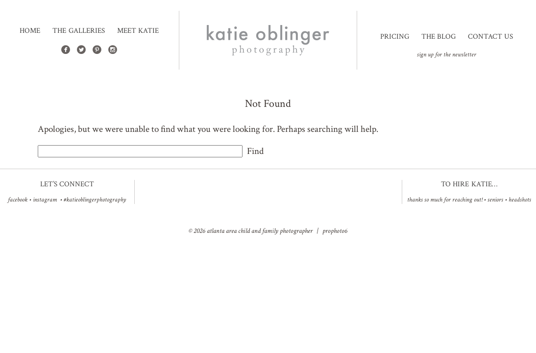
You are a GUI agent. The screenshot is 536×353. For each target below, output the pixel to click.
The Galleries (78, 30)
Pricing (394, 36)
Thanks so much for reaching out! (444, 200)
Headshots (520, 200)
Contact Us (490, 36)
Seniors (495, 200)
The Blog (438, 36)
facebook (17, 200)
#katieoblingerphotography (95, 200)
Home (30, 30)
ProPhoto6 (334, 231)
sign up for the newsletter (446, 54)
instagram (45, 200)
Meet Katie (138, 30)
